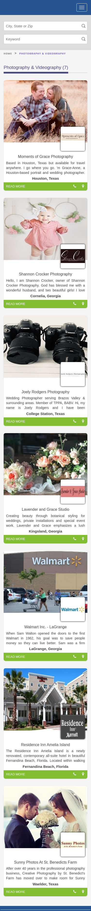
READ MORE (15, 186)
